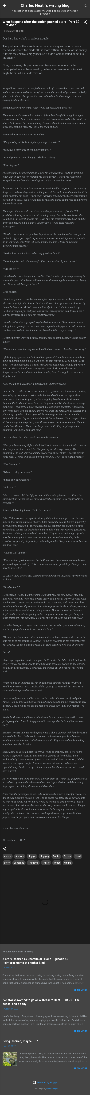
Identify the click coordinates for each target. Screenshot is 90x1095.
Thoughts (33, 862)
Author (7, 856)
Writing (67, 862)
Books (56, 856)
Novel (78, 856)
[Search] (85, 6)
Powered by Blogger (45, 1082)
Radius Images (52, 1089)
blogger (32, 856)
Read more (80, 990)
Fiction (67, 856)
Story (7, 862)
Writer (57, 862)
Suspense (19, 862)
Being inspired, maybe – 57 (20, 1041)
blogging (44, 856)
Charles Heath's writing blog (45, 5)
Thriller (46, 862)
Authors (19, 856)
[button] (85, 22)
